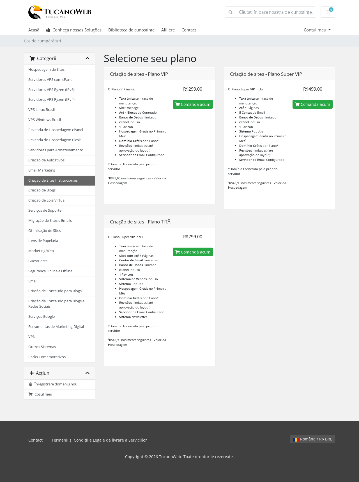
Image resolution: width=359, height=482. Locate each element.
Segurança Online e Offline (50, 271)
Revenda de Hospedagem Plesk (54, 140)
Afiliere (168, 30)
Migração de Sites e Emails (50, 220)
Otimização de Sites (44, 230)
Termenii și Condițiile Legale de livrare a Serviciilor (99, 440)
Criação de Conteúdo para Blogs (55, 291)
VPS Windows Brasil (44, 119)
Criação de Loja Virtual (46, 200)
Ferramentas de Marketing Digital (56, 326)
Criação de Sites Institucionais (53, 180)
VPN (32, 336)
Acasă (33, 30)
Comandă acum (192, 104)
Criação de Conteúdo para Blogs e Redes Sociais (56, 304)
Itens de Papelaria (43, 240)
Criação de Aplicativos (46, 160)
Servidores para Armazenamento (55, 150)
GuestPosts (37, 261)
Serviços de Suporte (44, 210)
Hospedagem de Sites (46, 69)
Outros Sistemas (42, 346)
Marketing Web (41, 250)
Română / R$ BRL (312, 439)
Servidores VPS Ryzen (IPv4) (51, 99)
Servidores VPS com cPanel (50, 79)
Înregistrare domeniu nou (52, 384)
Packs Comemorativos (47, 357)
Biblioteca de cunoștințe (131, 30)
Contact (188, 30)
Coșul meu (40, 394)
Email (32, 281)
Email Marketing (41, 170)
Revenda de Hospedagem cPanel (55, 129)
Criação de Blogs (42, 190)
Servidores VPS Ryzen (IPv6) (51, 89)
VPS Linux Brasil (41, 109)
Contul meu (315, 30)
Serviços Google (41, 316)
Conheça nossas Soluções (74, 30)
